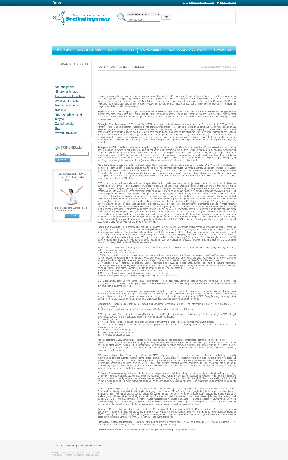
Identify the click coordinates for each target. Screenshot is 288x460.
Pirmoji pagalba (222, 50)
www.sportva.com (66, 132)
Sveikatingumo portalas (81, 17)
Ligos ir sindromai (89, 50)
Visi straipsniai (64, 87)
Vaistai (112, 50)
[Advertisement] (144, 33)
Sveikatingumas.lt (228, 2)
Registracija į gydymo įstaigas (187, 50)
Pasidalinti (72, 215)
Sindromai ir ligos (66, 91)
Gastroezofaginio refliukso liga (218, 66)
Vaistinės (128, 50)
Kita (57, 128)
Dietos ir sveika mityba (70, 96)
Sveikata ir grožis (66, 100)
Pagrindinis (64, 50)
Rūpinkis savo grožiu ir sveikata (200, 2)
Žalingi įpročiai (64, 123)
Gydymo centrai (151, 50)
